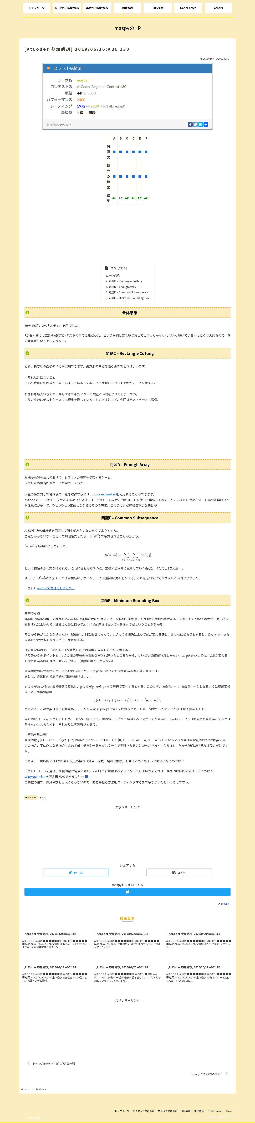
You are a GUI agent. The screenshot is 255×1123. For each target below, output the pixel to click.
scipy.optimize (34, 776)
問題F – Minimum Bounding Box (129, 298)
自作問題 (199, 1111)
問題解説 (186, 1111)
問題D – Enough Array (122, 287)
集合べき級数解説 (167, 1111)
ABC (43, 797)
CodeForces (214, 1111)
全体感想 (114, 275)
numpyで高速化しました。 (56, 588)
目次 (113, 267)
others (228, 1111)
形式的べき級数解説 (143, 1111)
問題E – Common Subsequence (128, 292)
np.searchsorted (104, 494)
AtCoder (31, 797)
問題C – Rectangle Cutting (125, 281)
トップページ (122, 1111)
